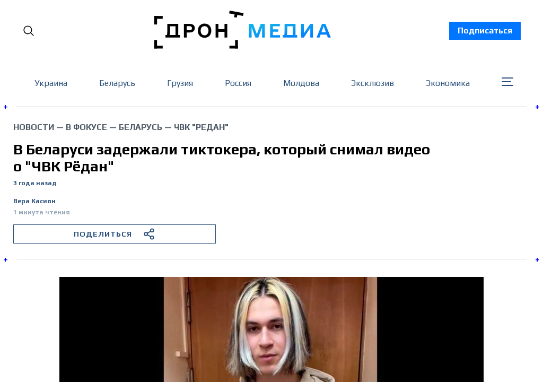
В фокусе (86, 127)
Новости (33, 127)
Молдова (301, 83)
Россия (238, 83)
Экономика (448, 83)
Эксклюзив (372, 83)
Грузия (180, 83)
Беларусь (117, 83)
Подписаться (485, 30)
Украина (50, 83)
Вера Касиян (34, 201)
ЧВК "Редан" (201, 127)
